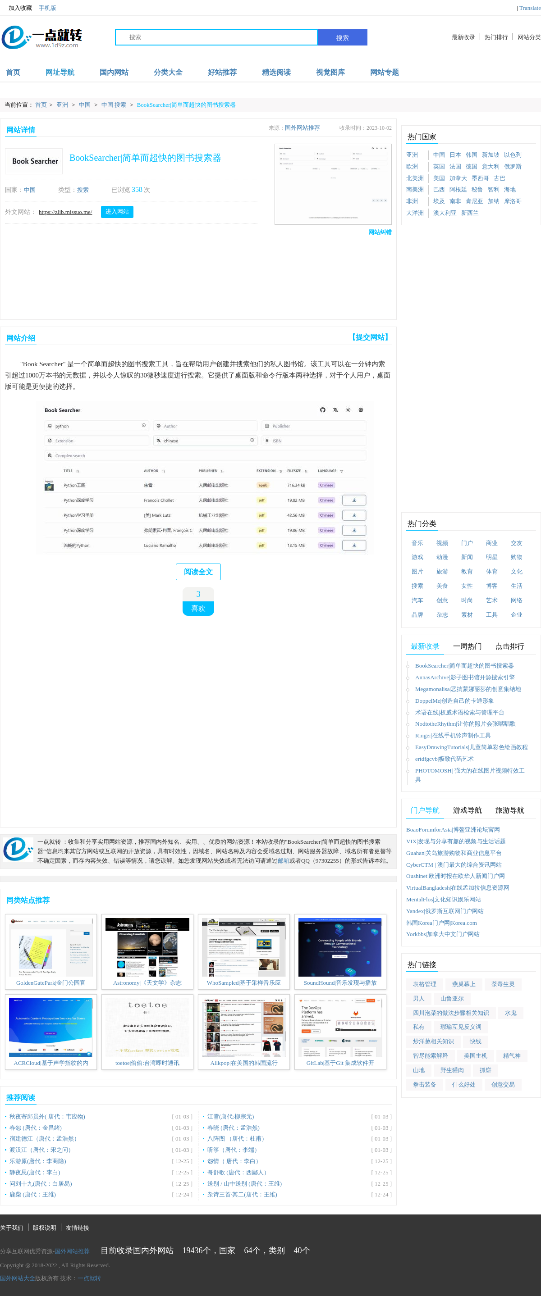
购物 (517, 557)
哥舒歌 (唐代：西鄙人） (238, 1172)
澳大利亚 (445, 212)
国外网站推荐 (302, 127)
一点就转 (89, 1278)
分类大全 (168, 72)
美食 (442, 585)
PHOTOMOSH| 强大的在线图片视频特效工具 (470, 775)
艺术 (492, 600)
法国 (455, 166)
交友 (517, 543)
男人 (419, 998)
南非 (455, 201)
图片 (417, 571)
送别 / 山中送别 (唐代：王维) (244, 1183)
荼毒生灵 (503, 984)
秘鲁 (477, 189)
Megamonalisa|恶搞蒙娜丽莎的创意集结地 (468, 689)
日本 (455, 154)
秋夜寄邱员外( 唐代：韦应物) (47, 1116)
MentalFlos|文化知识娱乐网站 (443, 899)
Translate (530, 8)
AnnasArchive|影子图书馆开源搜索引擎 (465, 677)
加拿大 (458, 178)
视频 (442, 543)
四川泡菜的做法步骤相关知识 (451, 1013)
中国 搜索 (114, 104)
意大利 (491, 166)
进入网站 (117, 211)
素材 (467, 614)
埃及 (439, 201)
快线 (475, 1041)
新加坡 (491, 154)
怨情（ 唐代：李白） (234, 1161)
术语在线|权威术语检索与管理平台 (459, 712)
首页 (13, 72)
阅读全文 (198, 572)
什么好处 (464, 1084)
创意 (442, 600)
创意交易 (503, 1084)
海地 (510, 189)
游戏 (417, 557)
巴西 (439, 189)
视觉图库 (330, 72)
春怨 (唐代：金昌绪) (35, 1127)
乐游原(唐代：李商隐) (37, 1161)
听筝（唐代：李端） (233, 1149)
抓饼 (485, 1070)
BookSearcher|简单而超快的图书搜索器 (186, 104)
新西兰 (470, 212)
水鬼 (511, 1013)
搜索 (342, 37)
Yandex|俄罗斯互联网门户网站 (445, 911)
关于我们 (11, 1227)
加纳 (494, 201)
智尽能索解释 (430, 1055)
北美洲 (415, 178)
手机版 (47, 8)
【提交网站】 (370, 337)
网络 (517, 600)
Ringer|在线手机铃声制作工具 (453, 735)
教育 (467, 571)
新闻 (467, 557)
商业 (492, 543)
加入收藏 (16, 8)
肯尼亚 (474, 201)
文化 (517, 571)
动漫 (442, 557)
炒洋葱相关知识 (433, 1041)
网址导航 (60, 72)
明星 (492, 557)
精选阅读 (276, 72)
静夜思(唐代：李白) (34, 1172)
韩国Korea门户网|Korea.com (441, 922)
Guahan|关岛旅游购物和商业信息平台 (454, 853)
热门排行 (496, 37)
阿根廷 (458, 189)
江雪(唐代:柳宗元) (230, 1116)
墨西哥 (480, 178)
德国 (471, 166)
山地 (419, 1070)
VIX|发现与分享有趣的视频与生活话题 (456, 841)
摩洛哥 (513, 201)
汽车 (417, 600)
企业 (517, 614)
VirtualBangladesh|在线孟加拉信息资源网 (457, 887)
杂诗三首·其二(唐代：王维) (242, 1194)
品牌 (417, 614)
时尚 (467, 600)
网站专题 (384, 72)
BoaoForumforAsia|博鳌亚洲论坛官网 (453, 829)
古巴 (499, 178)
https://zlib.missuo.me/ (65, 212)
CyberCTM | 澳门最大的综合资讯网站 (454, 864)
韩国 (471, 154)
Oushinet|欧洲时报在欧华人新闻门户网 (455, 876)
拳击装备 (424, 1084)
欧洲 (412, 166)
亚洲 (62, 104)
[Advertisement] (196, 275)
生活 (517, 585)
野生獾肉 (452, 1070)
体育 (492, 571)
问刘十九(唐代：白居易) (40, 1183)
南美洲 (415, 189)
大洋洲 (415, 212)
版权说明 (44, 1227)
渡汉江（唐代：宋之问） (41, 1149)
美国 (439, 178)
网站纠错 (380, 232)
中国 (85, 104)
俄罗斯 (513, 166)
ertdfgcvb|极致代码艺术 (444, 758)
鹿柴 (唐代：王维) (32, 1194)
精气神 (512, 1055)
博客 (492, 585)
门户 (467, 543)
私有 (419, 1026)
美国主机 (475, 1055)
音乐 (417, 543)
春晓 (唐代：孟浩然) (233, 1127)
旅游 (442, 571)
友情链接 (77, 1227)
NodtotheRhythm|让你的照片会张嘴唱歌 (465, 723)
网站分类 (529, 37)
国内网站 (114, 72)
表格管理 (424, 984)
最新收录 (463, 37)
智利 (494, 189)
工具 (492, 614)
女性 (467, 585)
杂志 (442, 614)
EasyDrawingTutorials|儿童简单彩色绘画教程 (471, 747)
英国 (439, 166)
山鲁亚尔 (452, 998)
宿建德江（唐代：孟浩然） (44, 1138)
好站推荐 (222, 72)
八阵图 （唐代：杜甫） (237, 1138)
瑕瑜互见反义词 (460, 1026)
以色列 (513, 154)
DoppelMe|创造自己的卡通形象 (454, 700)
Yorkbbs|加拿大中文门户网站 (443, 934)
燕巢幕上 (464, 984)
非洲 (412, 201)
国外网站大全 (17, 1278)
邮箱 (283, 860)
